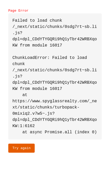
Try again (21, 148)
